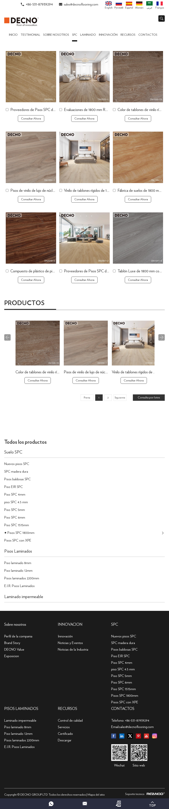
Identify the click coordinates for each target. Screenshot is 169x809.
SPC (74, 34)
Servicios (64, 727)
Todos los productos (25, 442)
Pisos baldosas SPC (17, 479)
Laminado (88, 34)
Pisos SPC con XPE (17, 540)
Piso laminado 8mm (17, 563)
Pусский (118, 5)
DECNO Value (14, 649)
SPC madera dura (16, 471)
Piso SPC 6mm (14, 517)
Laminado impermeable (23, 597)
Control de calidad (70, 720)
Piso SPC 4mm (14, 494)
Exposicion (11, 656)
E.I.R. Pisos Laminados (19, 586)
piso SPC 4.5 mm (16, 502)
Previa (87, 397)
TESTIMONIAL (30, 34)
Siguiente (120, 397)
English (109, 5)
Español (129, 5)
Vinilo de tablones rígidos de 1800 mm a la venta (99, 191)
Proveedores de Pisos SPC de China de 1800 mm (46, 110)
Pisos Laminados (18, 551)
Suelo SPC (13, 452)
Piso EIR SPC (13, 487)
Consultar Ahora (31, 118)
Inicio (13, 34)
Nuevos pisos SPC (16, 464)
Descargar (64, 740)
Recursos (128, 34)
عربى (149, 5)
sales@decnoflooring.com (81, 4)
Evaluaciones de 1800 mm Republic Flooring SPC (100, 110)
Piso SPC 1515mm (16, 525)
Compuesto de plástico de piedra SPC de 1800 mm (48, 271)
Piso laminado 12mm (18, 570)
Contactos (147, 34)
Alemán (139, 5)
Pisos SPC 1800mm (20, 533)
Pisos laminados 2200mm (21, 578)
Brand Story (12, 643)
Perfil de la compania (18, 636)
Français (159, 5)
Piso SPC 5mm (14, 510)
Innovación (108, 34)
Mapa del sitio (96, 794)
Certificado (65, 733)
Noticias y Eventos (70, 643)
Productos (24, 303)
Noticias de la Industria (73, 649)
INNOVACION (70, 625)
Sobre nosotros (56, 34)
